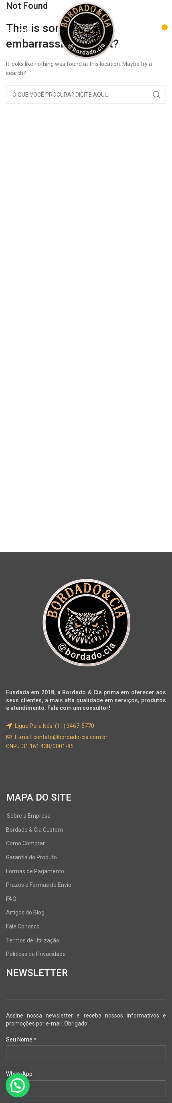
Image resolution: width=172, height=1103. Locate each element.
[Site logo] (86, 30)
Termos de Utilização (32, 940)
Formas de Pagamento (35, 871)
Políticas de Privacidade (36, 954)
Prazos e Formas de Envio (38, 885)
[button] (18, 1085)
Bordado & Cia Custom (34, 830)
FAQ (11, 899)
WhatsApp (19, 1074)
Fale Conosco (23, 926)
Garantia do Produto (31, 857)
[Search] (86, 94)
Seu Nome (21, 1039)
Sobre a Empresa (29, 816)
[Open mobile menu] (19, 30)
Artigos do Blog (25, 912)
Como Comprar (25, 843)
